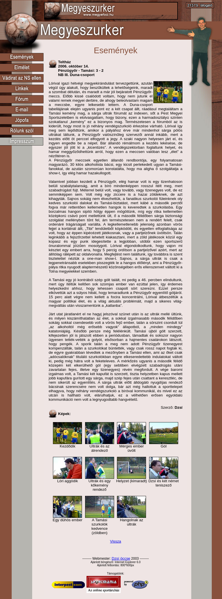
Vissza (115, 541)
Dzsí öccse (121, 558)
